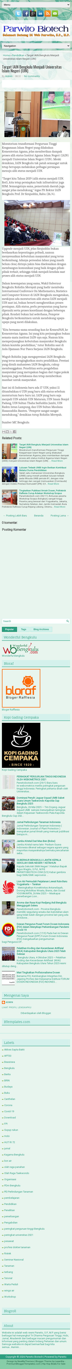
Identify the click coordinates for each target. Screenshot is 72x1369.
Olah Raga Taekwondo (16, 1173)
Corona (8, 1105)
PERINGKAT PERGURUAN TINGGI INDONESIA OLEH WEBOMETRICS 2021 (41, 778)
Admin (8, 76)
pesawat (9, 1241)
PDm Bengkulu (12, 1185)
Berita (7, 1074)
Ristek (7, 1253)
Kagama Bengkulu (14, 1154)
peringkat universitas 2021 (18, 1234)
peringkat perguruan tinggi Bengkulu (24, 1228)
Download (10, 1117)
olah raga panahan (14, 1167)
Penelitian (9, 1210)
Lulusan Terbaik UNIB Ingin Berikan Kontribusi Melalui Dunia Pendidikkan (42, 469)
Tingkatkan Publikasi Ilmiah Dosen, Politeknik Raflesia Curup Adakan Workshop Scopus (42, 492)
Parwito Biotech (34, 1356)
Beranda (38, 515)
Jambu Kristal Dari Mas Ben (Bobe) (36, 841)
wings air (9, 1290)
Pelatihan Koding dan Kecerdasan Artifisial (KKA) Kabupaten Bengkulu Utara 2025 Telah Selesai (41, 951)
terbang (8, 1272)
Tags (23, 629)
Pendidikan (18, 55)
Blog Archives (41, 629)
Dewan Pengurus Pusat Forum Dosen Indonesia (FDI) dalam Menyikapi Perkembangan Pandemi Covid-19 (43, 927)
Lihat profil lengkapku (16, 1007)
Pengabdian (10, 1222)
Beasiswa (9, 1061)
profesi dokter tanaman (17, 1247)
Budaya (8, 1086)
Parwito (62, 1356)
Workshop (10, 1296)
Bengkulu (9, 1068)
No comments (32, 76)
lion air (8, 1160)
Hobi (7, 1136)
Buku (7, 1092)
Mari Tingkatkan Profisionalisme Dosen (38, 972)
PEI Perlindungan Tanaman (18, 1191)
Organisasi (10, 1179)
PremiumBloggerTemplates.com (24, 1364)
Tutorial (8, 1278)
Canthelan (9, 1099)
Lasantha (59, 1361)
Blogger (46, 1013)
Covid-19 (9, 1111)
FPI (5, 1123)
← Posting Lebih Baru (15, 515)
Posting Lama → (60, 515)
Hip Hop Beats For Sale (53, 1364)
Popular (9, 629)
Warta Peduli (11, 1284)
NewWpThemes (25, 1361)
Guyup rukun (11, 1129)
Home (6, 55)
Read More (57, 460)
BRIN (7, 1080)
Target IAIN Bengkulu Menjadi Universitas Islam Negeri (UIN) (32, 69)
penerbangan (11, 1216)
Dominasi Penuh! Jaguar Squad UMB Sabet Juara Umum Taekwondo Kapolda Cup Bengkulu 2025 (40, 800)
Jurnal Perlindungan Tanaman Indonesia (38, 822)
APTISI (7, 1055)
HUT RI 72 (9, 1142)
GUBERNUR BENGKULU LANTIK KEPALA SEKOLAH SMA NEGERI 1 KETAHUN (39, 861)
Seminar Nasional (14, 1259)
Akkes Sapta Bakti (14, 1049)
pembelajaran (11, 1197)
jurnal (7, 1148)
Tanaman (9, 1265)
